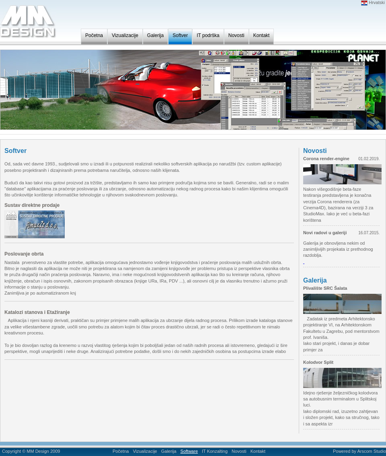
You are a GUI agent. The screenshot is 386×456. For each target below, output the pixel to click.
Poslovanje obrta (23, 254)
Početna (94, 35)
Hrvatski (373, 2)
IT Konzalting (215, 451)
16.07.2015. (369, 233)
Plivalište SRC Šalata (325, 288)
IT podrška (208, 35)
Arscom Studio (371, 451)
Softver (180, 35)
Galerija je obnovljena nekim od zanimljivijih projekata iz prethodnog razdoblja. (338, 249)
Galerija (155, 35)
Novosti (236, 35)
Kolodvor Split (318, 362)
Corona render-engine (326, 158)
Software (189, 451)
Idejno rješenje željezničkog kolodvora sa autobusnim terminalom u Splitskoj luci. (340, 399)
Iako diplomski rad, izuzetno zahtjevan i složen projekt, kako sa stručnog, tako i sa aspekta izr (341, 417)
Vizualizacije (125, 35)
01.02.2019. (369, 159)
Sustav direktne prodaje (32, 205)
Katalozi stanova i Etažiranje (37, 312)
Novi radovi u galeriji (325, 232)
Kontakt (261, 35)
